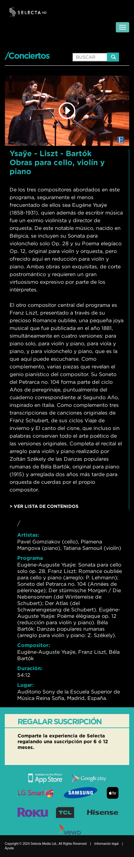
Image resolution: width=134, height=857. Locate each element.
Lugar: (25, 685)
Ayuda (9, 848)
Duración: (29, 668)
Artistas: (28, 535)
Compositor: (33, 645)
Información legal (106, 843)
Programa (30, 558)
